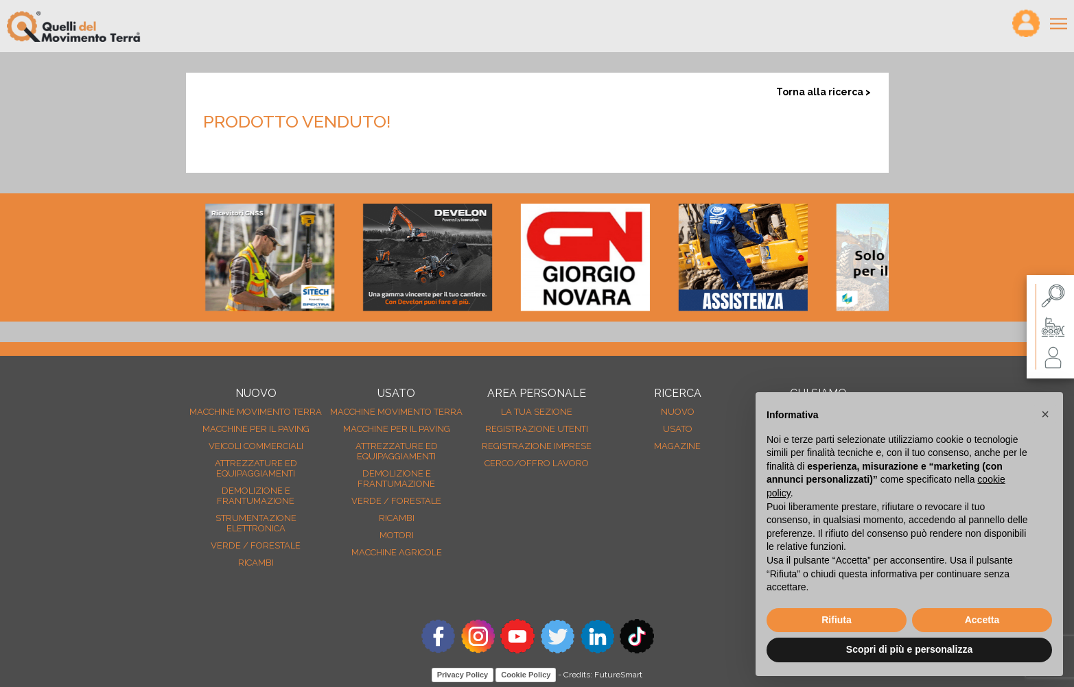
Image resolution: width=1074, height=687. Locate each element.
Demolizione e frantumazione (255, 495)
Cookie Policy (525, 675)
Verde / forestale (256, 545)
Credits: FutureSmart (602, 674)
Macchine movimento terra (255, 412)
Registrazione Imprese (537, 446)
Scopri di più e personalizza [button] (909, 649)
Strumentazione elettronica (255, 523)
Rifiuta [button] (836, 619)
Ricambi (256, 562)
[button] (1045, 414)
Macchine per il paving (256, 429)
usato (677, 429)
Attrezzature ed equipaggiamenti (256, 468)
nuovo (677, 412)
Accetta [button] (982, 619)
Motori (397, 535)
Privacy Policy (463, 675)
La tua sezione (536, 412)
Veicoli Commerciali (256, 446)
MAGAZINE (677, 446)
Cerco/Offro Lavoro (537, 463)
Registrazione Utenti (536, 429)
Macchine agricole (396, 552)
